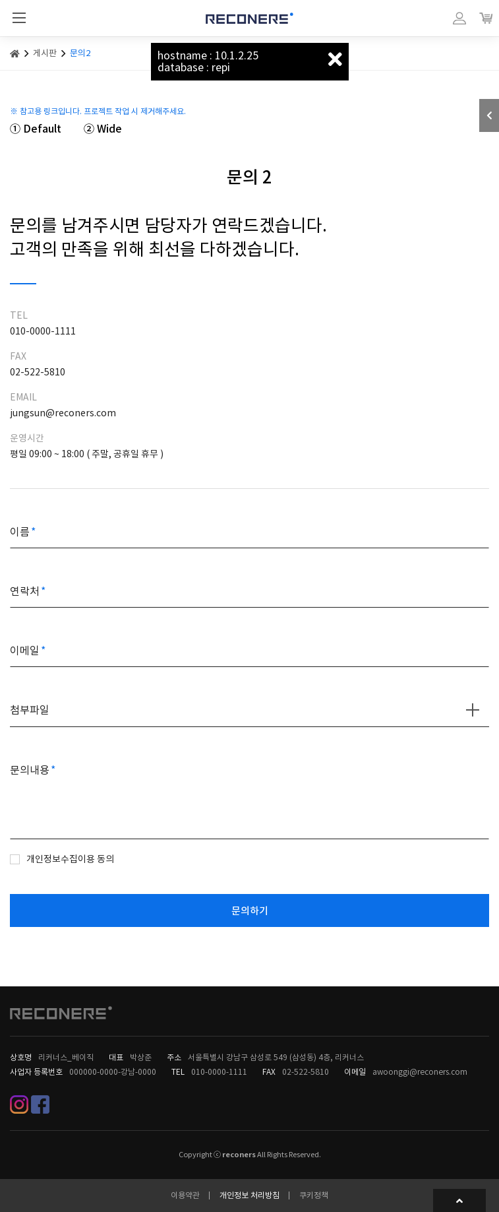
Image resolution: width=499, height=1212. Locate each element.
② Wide (103, 128)
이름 (20, 531)
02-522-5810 (305, 1072)
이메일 (25, 650)
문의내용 (29, 770)
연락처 (25, 591)
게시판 (45, 53)
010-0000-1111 (219, 1072)
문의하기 (249, 911)
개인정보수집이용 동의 (70, 859)
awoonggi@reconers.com (419, 1072)
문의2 (80, 53)
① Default (35, 128)
